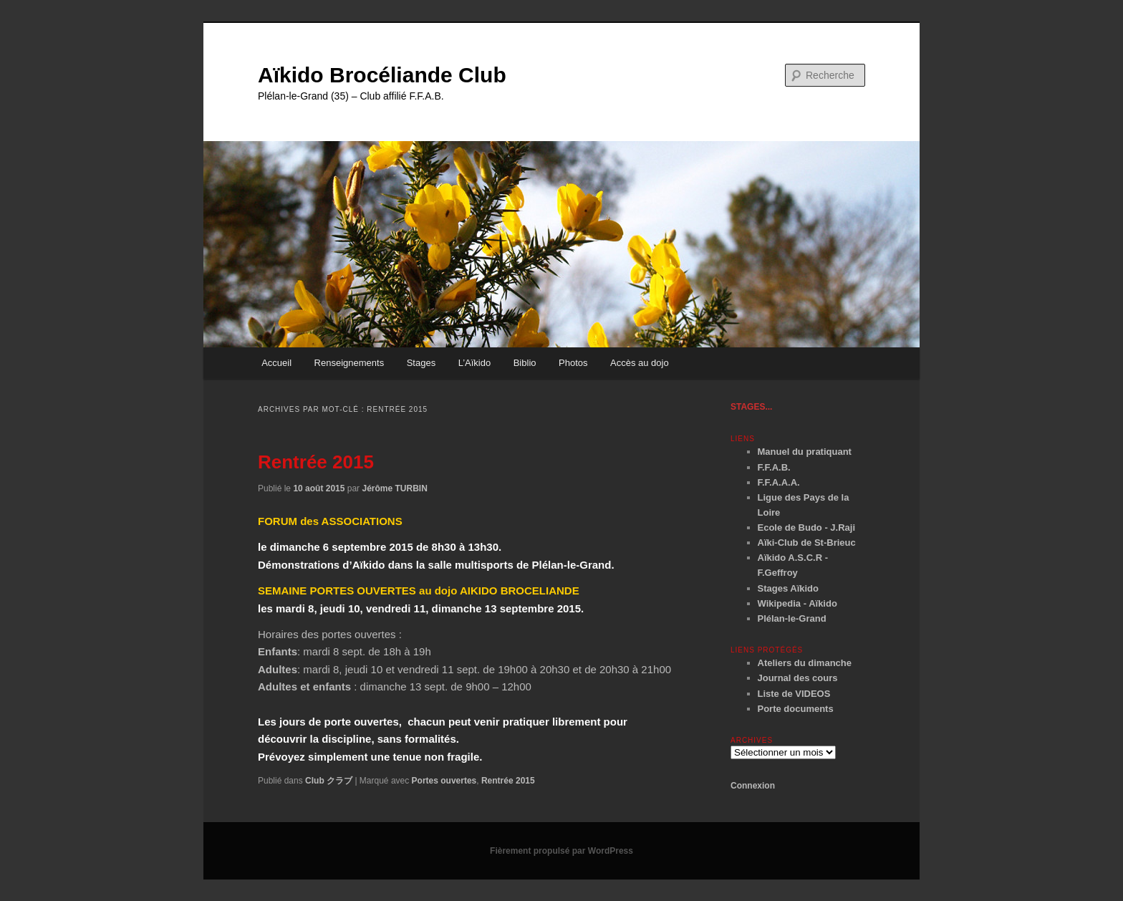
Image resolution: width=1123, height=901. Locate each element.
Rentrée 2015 (316, 462)
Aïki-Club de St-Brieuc (807, 542)
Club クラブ (328, 781)
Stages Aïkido (788, 588)
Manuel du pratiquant (805, 451)
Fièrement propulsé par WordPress (561, 851)
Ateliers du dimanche (805, 662)
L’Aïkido (474, 362)
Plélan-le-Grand (792, 618)
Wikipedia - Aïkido (797, 603)
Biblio (525, 362)
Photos (573, 362)
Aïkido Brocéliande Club (382, 75)
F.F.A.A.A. (779, 482)
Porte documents (796, 708)
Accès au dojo (639, 362)
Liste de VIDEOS (794, 693)
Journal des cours (798, 678)
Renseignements (349, 362)
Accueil (276, 362)
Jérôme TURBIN (394, 488)
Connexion (753, 786)
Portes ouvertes (444, 781)
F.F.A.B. (774, 467)
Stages (421, 362)
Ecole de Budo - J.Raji (807, 527)
